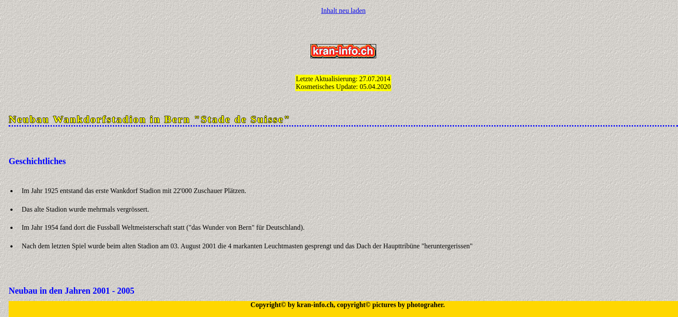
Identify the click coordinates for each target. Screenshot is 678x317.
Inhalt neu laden (343, 10)
